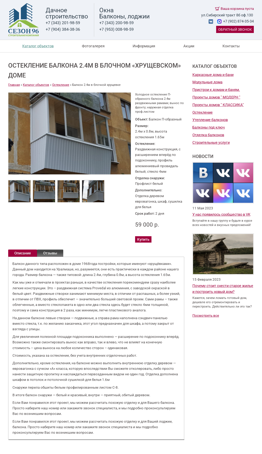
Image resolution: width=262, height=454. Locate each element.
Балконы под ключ (208, 127)
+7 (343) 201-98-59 (63, 22)
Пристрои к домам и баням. (216, 89)
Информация (144, 46)
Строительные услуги (211, 142)
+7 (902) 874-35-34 (238, 21)
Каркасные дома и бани (213, 75)
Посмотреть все (205, 315)
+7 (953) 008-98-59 (116, 29)
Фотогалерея (93, 46)
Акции (188, 46)
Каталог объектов (38, 46)
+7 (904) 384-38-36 (63, 29)
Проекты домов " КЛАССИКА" (218, 105)
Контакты (231, 46)
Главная (14, 85)
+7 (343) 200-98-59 (116, 22)
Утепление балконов (210, 120)
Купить (143, 239)
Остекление (202, 112)
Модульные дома (207, 82)
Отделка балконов (208, 135)
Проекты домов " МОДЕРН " (216, 97)
